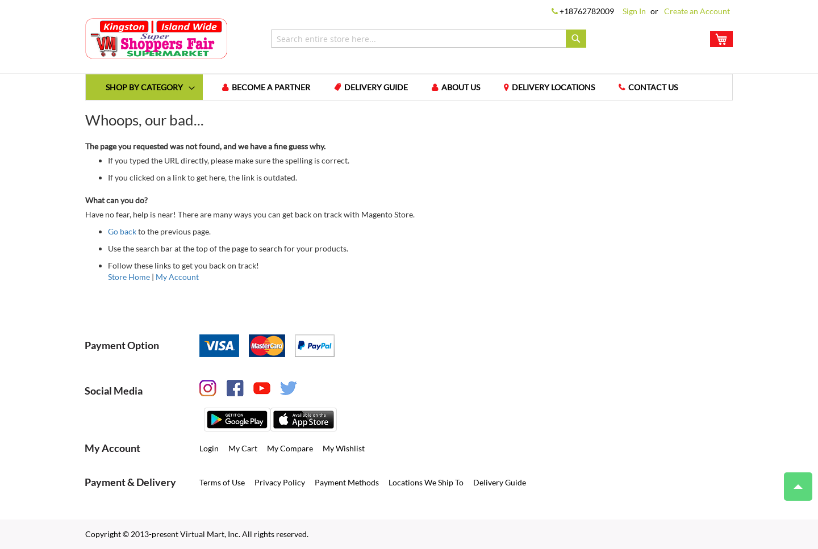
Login (209, 448)
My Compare (290, 448)
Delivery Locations (553, 87)
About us (460, 87)
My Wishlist (344, 448)
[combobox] (428, 39)
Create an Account (697, 11)
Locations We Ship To (426, 482)
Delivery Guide (376, 87)
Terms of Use (222, 482)
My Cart (242, 448)
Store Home (129, 277)
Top (793, 481)
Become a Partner (271, 87)
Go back (122, 231)
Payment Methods (347, 482)
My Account (177, 277)
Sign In (634, 11)
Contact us (653, 87)
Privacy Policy (279, 482)
